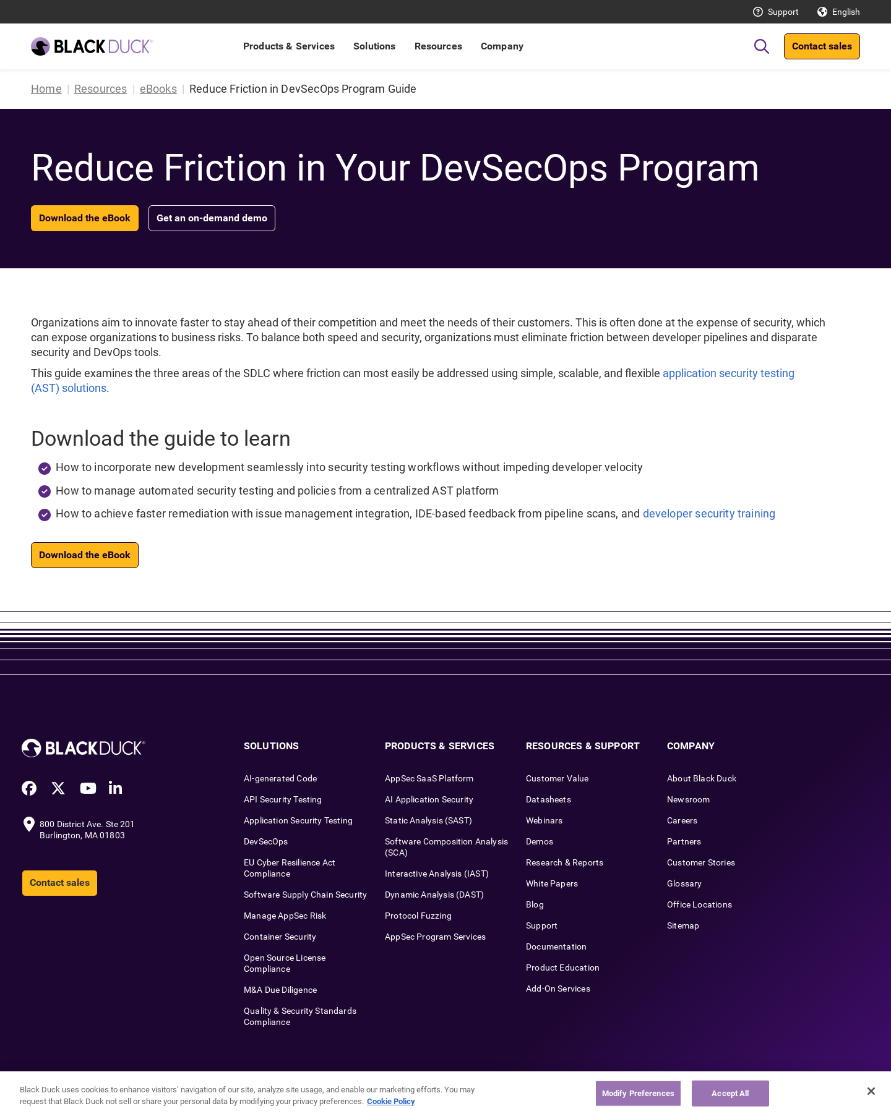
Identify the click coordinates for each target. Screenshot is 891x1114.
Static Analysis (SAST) (428, 820)
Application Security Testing (298, 820)
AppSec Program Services (435, 937)
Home (46, 88)
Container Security (280, 937)
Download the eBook (85, 218)
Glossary (684, 883)
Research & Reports (564, 862)
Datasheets (548, 799)
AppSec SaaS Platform (429, 778)
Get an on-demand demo (212, 218)
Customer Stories (701, 862)
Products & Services (289, 46)
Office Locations (699, 904)
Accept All (730, 1093)
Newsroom (688, 799)
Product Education (563, 967)
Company (502, 46)
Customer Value (557, 778)
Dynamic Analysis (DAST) (434, 894)
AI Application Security (429, 799)
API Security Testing (283, 799)
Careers (682, 820)
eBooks (158, 88)
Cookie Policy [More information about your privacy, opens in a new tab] (391, 1101)
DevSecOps (266, 841)
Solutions (374, 46)
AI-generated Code (280, 778)
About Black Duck (701, 778)
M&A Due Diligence (280, 990)
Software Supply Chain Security (305, 894)
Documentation (556, 946)
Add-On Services (558, 988)
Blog (535, 904)
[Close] (871, 1091)
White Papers (552, 883)
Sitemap (683, 925)
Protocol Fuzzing (418, 916)
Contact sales (822, 46)
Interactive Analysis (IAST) (437, 873)
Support (783, 12)
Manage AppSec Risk (285, 916)
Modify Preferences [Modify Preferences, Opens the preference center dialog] (638, 1093)
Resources (438, 46)
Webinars (544, 820)
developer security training (709, 513)
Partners (684, 841)
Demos (539, 841)
